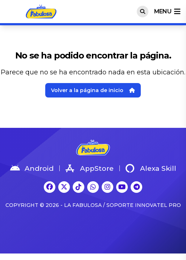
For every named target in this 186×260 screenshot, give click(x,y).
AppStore (89, 168)
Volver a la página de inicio (93, 90)
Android (32, 168)
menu (167, 11)
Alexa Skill (151, 168)
